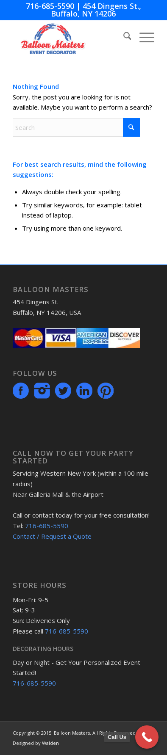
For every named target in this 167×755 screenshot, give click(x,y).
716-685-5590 (50, 6)
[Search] (123, 37)
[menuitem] (123, 37)
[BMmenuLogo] (69, 37)
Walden (50, 743)
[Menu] (142, 37)
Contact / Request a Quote (52, 536)
